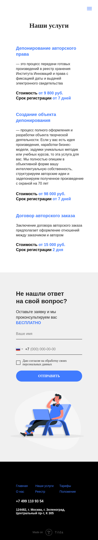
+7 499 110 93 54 (30, 501)
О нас (20, 491)
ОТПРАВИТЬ (49, 376)
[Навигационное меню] (89, 8)
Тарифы (65, 486)
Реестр (40, 491)
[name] (49, 333)
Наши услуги (44, 486)
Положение (68, 491)
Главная (22, 486)
